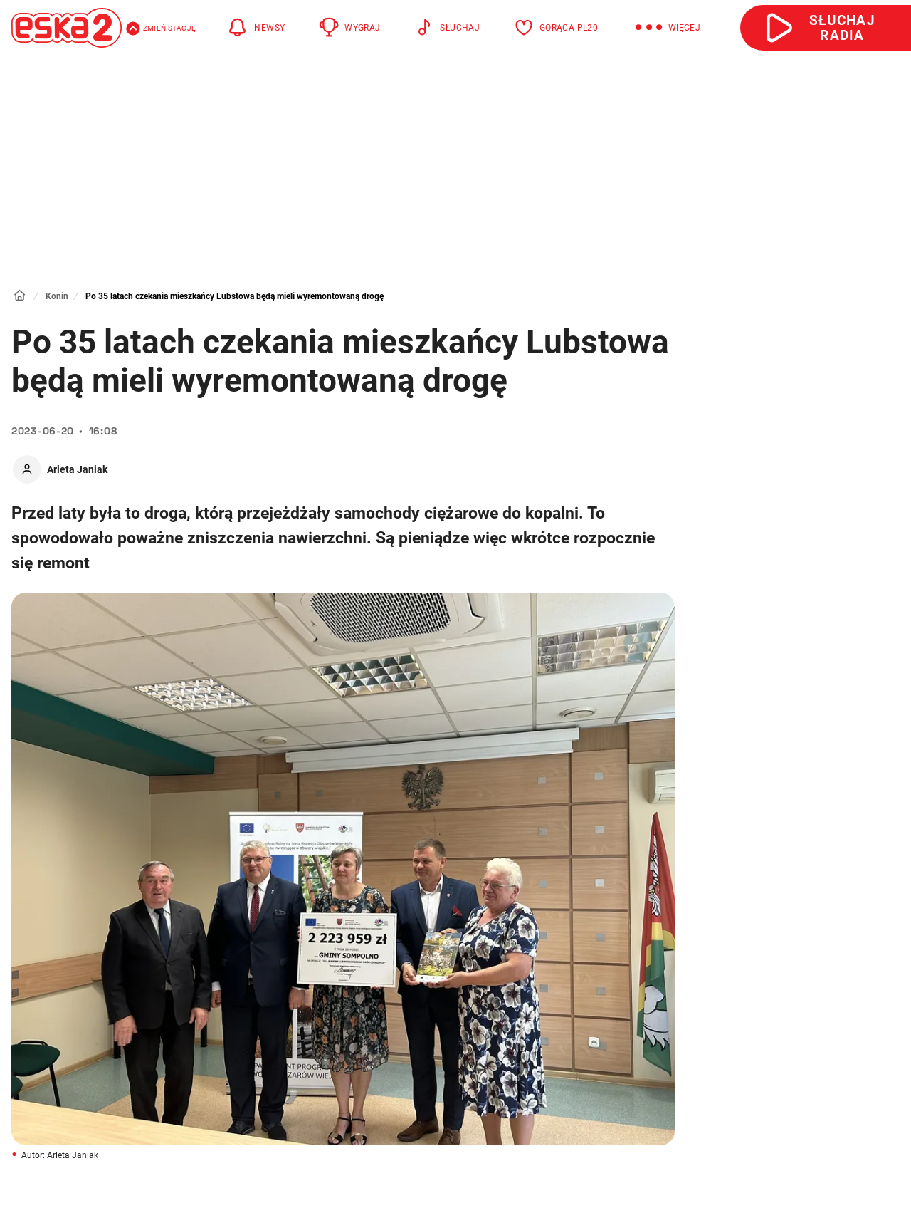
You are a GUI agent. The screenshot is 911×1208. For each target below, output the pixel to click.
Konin (57, 296)
